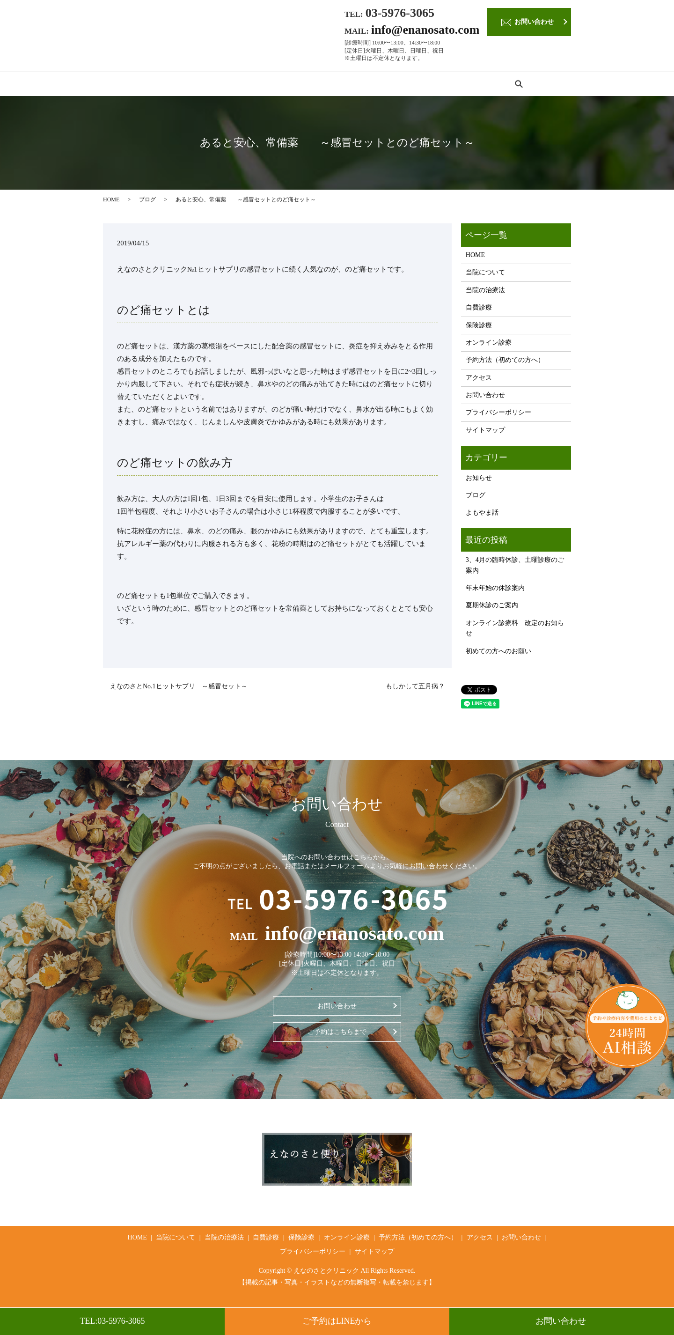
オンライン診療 (370, 85)
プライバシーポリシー (498, 415)
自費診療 (274, 85)
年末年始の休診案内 (495, 590)
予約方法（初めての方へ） (449, 85)
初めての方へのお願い (498, 653)
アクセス (519, 85)
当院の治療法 (223, 85)
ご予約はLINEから (337, 1321)
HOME (121, 85)
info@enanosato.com (425, 30)
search (555, 85)
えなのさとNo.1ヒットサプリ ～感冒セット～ (179, 689)
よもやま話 (482, 515)
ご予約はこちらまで (337, 1034)
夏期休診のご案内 (492, 608)
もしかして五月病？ (415, 689)
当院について (167, 85)
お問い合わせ (562, 1321)
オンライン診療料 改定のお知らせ (515, 631)
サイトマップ (485, 432)
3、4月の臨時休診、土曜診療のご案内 (515, 567)
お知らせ (479, 480)
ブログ (147, 202)
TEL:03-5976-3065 (112, 1321)
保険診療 (317, 85)
